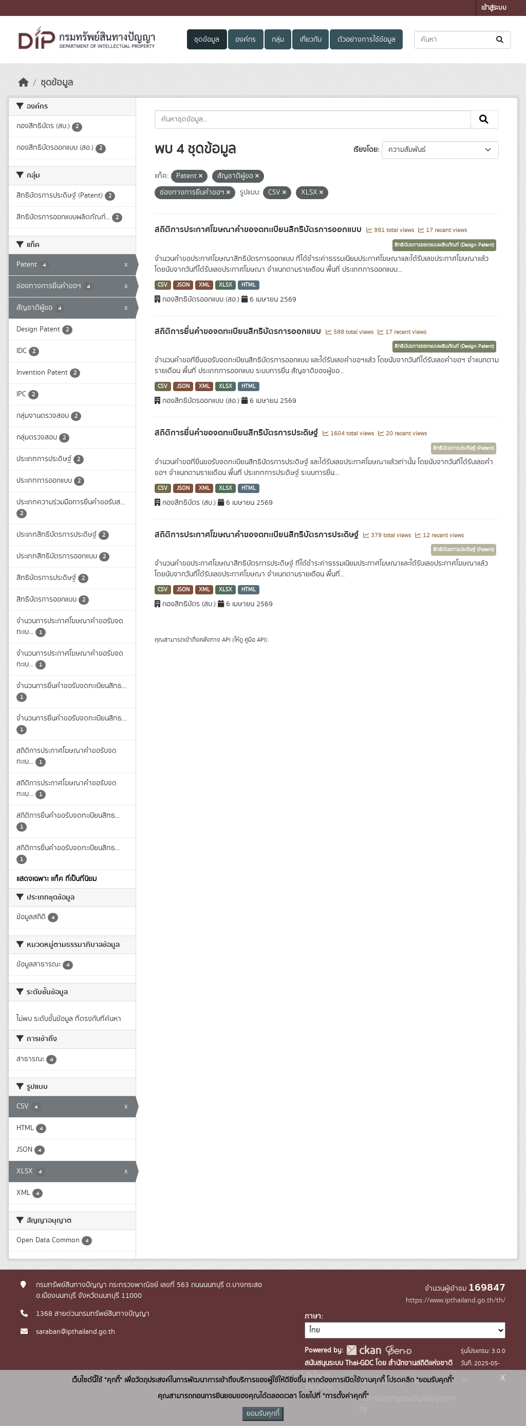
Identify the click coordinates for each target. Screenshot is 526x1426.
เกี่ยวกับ (311, 39)
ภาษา (313, 1316)
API (226, 639)
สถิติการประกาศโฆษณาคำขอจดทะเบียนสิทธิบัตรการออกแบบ (259, 229)
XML (204, 285)
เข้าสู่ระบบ (493, 8)
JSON (183, 285)
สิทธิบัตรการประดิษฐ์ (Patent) (463, 448)
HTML (248, 285)
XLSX (225, 285)
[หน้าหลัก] (23, 83)
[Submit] (501, 40)
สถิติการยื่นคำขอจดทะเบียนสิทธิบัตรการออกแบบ (239, 331)
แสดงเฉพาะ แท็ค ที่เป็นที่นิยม (56, 879)
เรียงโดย (365, 150)
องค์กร (245, 39)
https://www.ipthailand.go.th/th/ (455, 1300)
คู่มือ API (255, 639)
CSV (162, 285)
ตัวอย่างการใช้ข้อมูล (366, 39)
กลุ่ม (278, 39)
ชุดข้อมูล (206, 39)
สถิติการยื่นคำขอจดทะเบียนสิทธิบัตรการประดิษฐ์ (237, 432)
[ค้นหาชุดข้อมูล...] (462, 40)
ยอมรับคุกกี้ (263, 1414)
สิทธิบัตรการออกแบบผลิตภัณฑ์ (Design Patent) (444, 245)
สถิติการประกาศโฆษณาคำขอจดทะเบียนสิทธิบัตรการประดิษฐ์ (258, 534)
